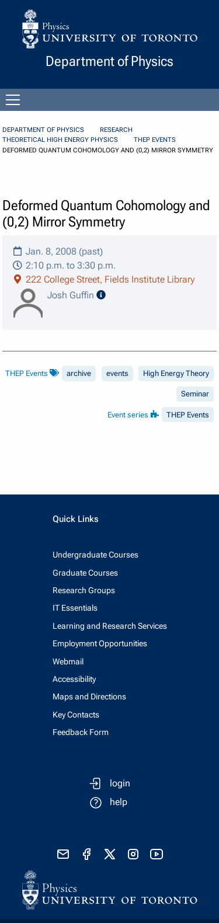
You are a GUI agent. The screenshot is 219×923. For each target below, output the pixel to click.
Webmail (68, 661)
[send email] (63, 854)
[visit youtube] (157, 854)
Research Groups (84, 590)
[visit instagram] (133, 854)
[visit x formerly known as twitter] (110, 854)
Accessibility (74, 679)
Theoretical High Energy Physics (60, 140)
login (120, 783)
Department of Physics (43, 130)
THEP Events (155, 140)
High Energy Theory (176, 373)
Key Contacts (76, 714)
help (118, 801)
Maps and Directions (89, 696)
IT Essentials (75, 607)
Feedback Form (81, 732)
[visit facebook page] (86, 854)
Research (116, 130)
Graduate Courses (85, 572)
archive (79, 373)
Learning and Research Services (110, 626)
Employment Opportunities (100, 643)
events (117, 373)
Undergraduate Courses (95, 554)
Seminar (195, 393)
